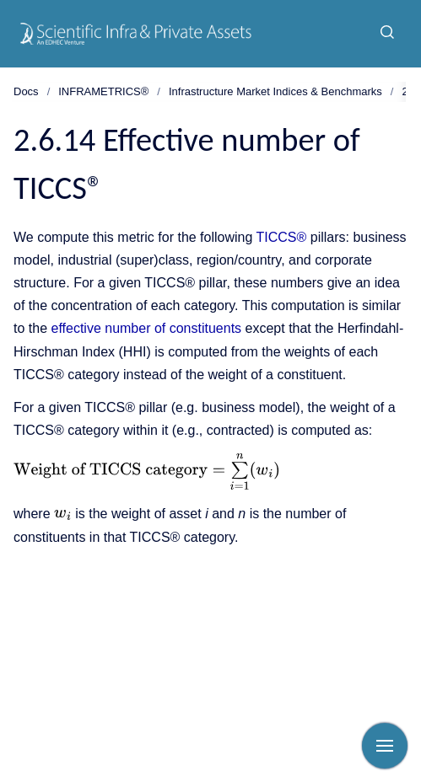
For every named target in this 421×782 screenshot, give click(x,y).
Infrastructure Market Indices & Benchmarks (275, 91)
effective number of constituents (146, 328)
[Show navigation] (385, 746)
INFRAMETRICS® (103, 91)
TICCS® (281, 237)
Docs (26, 91)
